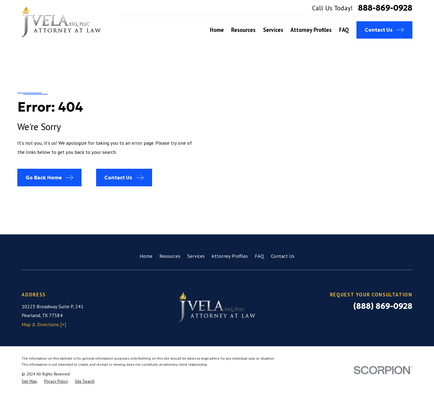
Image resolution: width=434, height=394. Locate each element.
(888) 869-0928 (382, 306)
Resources (169, 256)
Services (196, 256)
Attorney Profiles (229, 256)
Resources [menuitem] (243, 29)
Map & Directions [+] (44, 324)
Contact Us (282, 256)
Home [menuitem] (217, 29)
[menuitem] (29, 381)
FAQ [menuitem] (344, 29)
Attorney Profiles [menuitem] (311, 29)
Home (146, 256)
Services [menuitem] (273, 29)
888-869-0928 (385, 8)
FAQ (259, 256)
